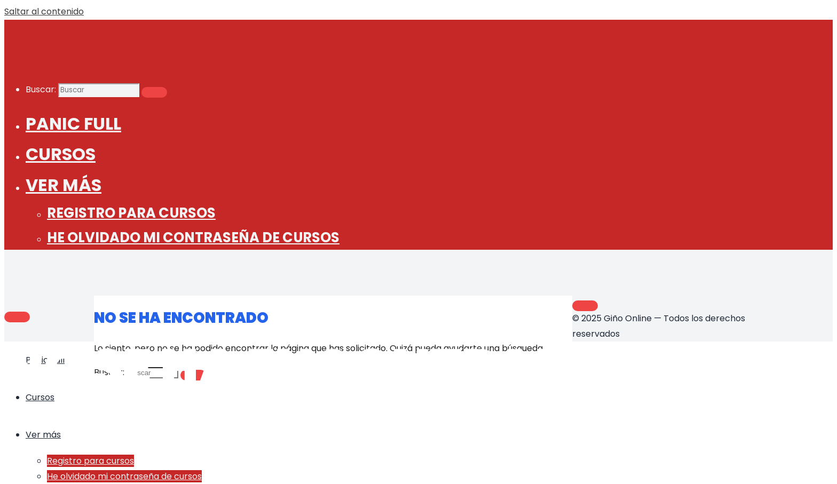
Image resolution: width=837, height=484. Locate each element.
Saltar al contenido (44, 11)
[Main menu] (17, 317)
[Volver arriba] (585, 305)
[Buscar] (154, 92)
